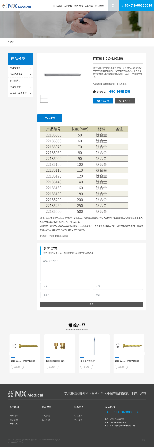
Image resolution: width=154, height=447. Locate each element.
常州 (21, 442)
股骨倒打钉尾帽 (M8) (55, 361)
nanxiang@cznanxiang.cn (119, 422)
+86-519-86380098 (119, 92)
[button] (11, 353)
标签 (143, 440)
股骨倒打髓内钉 (87, 361)
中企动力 (14, 442)
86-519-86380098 (138, 5)
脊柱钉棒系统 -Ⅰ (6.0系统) (115, 84)
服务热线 (110, 407)
